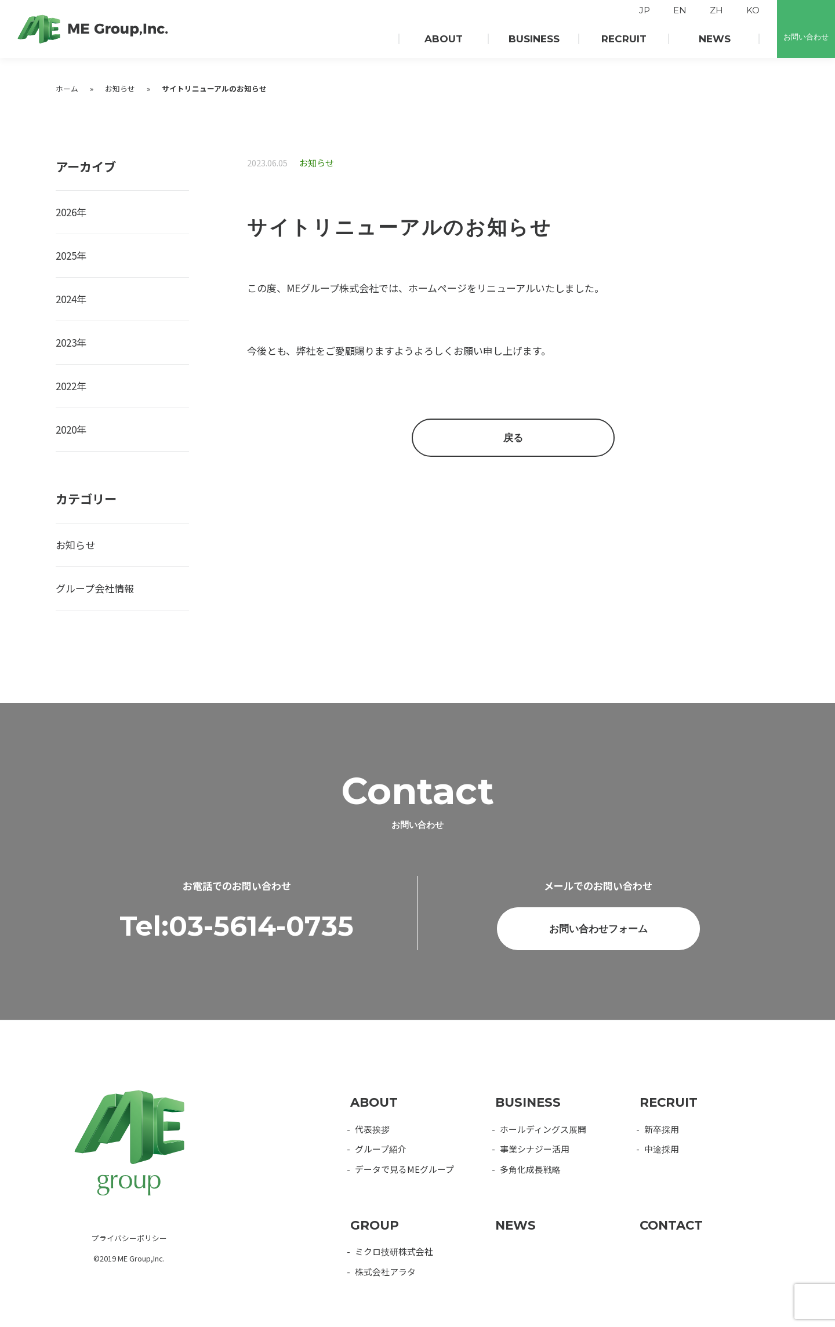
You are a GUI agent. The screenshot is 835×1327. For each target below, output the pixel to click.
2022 (66, 386)
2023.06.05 (267, 163)
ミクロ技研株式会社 (394, 1251)
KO (753, 10)
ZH (716, 10)
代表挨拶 (372, 1129)
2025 (66, 255)
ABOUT (374, 1102)
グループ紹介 (380, 1149)
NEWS (515, 1225)
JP (644, 10)
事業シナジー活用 (534, 1149)
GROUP (374, 1225)
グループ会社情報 (95, 588)
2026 (66, 212)
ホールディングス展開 (543, 1129)
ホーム (67, 88)
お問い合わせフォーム (598, 956)
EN (680, 10)
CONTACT (671, 1225)
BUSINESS (528, 1102)
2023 (66, 342)
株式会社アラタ (385, 1272)
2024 (66, 299)
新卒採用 (661, 1129)
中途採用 (661, 1149)
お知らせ (120, 88)
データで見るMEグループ (404, 1169)
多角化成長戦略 (530, 1169)
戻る (513, 437)
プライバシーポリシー (129, 1238)
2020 (66, 429)
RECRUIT (669, 1102)
